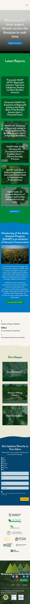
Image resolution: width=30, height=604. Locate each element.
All (3, 469)
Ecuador (5, 465)
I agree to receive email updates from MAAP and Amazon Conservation (13, 494)
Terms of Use (13, 594)
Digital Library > (14, 211)
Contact (16, 580)
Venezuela (5, 467)
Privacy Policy (4, 594)
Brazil (4, 462)
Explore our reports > (15, 43)
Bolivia (4, 460)
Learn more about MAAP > (15, 302)
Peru (4, 458)
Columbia (5, 463)
